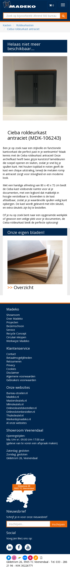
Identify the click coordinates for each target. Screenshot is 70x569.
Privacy (10, 365)
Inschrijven (58, 524)
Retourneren (13, 361)
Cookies (11, 369)
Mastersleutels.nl (16, 400)
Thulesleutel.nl (15, 415)
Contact (11, 354)
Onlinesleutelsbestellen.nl (21, 408)
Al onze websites (16, 423)
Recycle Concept (16, 333)
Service (10, 330)
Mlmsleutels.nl (15, 404)
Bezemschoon (15, 326)
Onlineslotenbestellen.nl (20, 411)
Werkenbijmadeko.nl (18, 419)
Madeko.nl (12, 397)
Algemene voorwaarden (20, 376)
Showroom (13, 315)
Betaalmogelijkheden (19, 357)
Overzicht (35, 265)
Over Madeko (14, 318)
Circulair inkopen (16, 337)
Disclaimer (12, 372)
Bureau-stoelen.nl (17, 393)
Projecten (12, 322)
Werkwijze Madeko (17, 341)
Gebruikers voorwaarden (21, 380)
